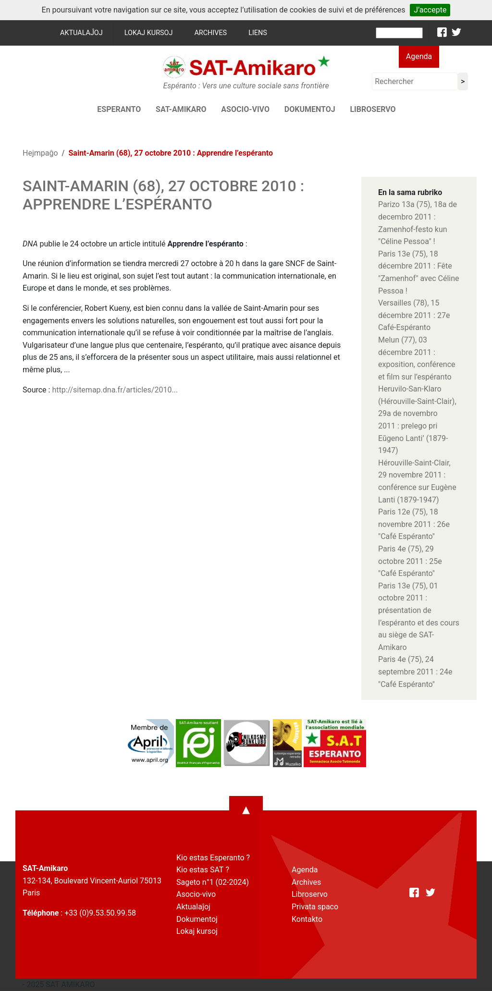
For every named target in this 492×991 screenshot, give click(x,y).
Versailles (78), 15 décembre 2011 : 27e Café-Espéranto (414, 315)
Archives (210, 33)
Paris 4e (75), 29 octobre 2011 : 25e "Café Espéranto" (410, 561)
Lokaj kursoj (148, 33)
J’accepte (430, 9)
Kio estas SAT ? (202, 869)
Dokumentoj (309, 109)
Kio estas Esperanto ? (213, 857)
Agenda (419, 56)
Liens (257, 33)
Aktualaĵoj (81, 33)
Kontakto (307, 919)
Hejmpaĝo (40, 153)
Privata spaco (315, 906)
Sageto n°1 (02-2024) (212, 882)
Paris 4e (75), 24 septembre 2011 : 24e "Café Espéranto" (415, 671)
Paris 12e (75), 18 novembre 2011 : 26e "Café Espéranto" (414, 524)
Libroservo (372, 109)
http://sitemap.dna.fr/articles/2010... (115, 389)
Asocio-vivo (245, 109)
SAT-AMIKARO (181, 109)
